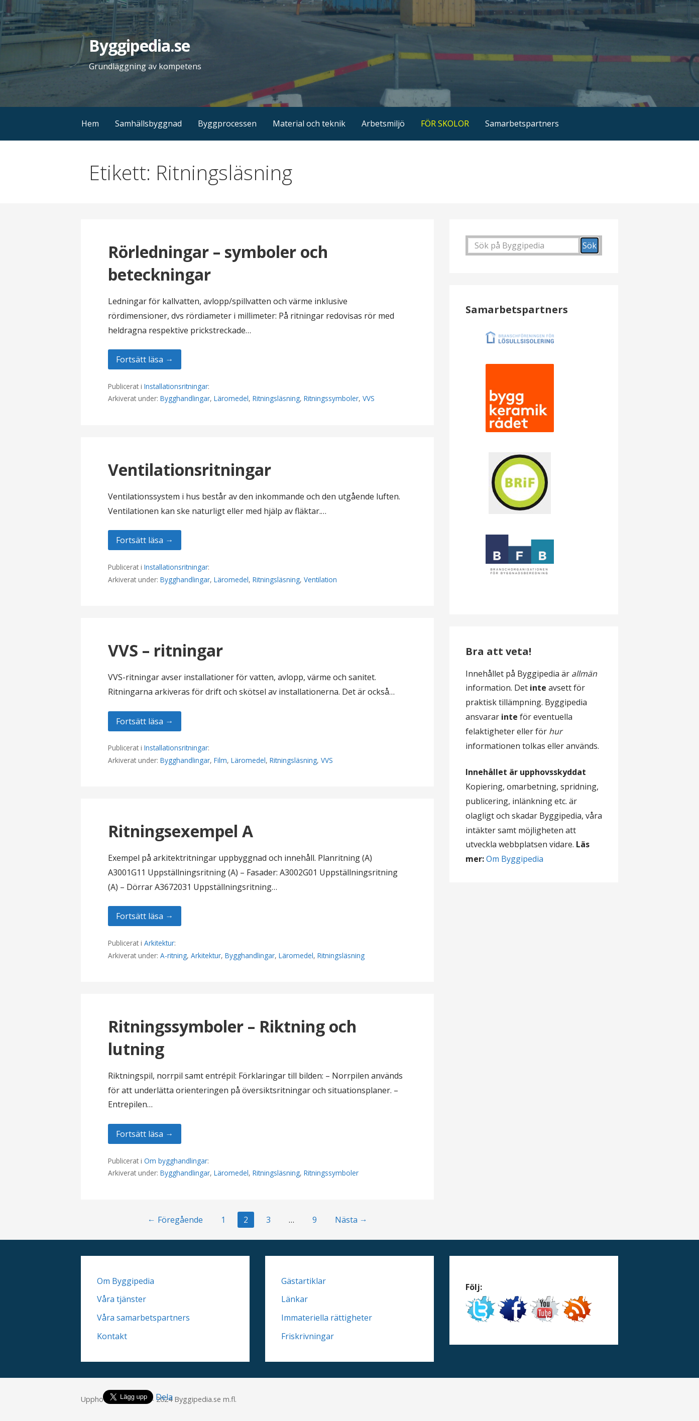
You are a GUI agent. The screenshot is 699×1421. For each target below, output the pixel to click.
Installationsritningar (176, 386)
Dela (164, 1396)
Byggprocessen (227, 123)
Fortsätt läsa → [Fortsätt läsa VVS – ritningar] (144, 721)
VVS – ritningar (165, 650)
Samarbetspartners (522, 123)
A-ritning (173, 955)
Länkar (294, 1299)
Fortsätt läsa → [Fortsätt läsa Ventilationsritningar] (144, 540)
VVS (369, 398)
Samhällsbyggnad (148, 123)
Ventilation (320, 579)
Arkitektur (159, 943)
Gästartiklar (303, 1280)
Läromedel (231, 398)
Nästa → (351, 1219)
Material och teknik (309, 123)
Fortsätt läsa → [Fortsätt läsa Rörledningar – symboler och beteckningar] (144, 359)
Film (220, 760)
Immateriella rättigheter (326, 1317)
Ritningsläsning (276, 398)
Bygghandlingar (185, 398)
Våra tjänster (121, 1299)
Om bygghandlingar (175, 1161)
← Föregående (175, 1219)
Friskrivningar (307, 1336)
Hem (90, 123)
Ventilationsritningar (189, 469)
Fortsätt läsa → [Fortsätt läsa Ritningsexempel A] (144, 916)
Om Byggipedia (514, 858)
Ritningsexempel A (180, 831)
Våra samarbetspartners (143, 1317)
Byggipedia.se (139, 45)
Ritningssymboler (331, 398)
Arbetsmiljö (383, 123)
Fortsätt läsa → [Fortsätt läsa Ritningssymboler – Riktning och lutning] (144, 1133)
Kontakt (112, 1336)
